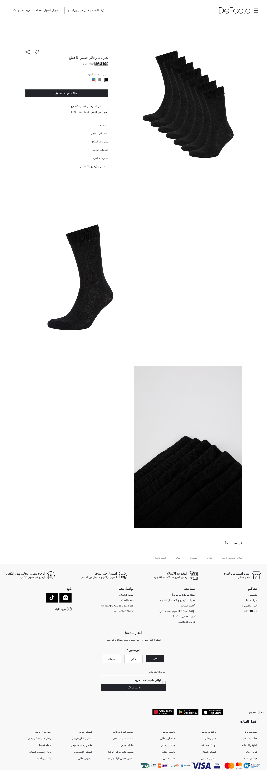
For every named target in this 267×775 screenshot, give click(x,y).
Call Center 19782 (123, 611)
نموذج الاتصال (126, 594)
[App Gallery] (163, 712)
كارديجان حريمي (42, 731)
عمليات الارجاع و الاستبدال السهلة (177, 600)
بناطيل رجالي (168, 745)
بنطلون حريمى (208, 758)
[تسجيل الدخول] (51, 10)
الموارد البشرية (249, 605)
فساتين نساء (209, 751)
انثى (155, 658)
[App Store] (212, 712)
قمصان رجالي (167, 738)
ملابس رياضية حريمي (81, 745)
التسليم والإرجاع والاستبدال (94, 166)
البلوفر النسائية (249, 745)
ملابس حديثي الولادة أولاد (121, 758)
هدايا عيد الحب (249, 738)
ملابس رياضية (44, 758)
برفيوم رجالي (85, 758)
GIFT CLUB (250, 611)
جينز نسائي (169, 758)
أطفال (112, 659)
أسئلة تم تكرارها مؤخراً (183, 594)
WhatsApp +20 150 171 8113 (117, 605)
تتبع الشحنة (187, 605)
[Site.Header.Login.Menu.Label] (256, 10)
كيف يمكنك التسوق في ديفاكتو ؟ (177, 611)
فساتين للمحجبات (82, 751)
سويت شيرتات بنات (123, 731)
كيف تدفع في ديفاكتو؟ (184, 616)
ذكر (133, 659)
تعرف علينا (251, 600)
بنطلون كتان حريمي (82, 738)
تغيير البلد (60, 609)
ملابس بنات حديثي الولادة (121, 751)
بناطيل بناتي (127, 745)
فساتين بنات (85, 731)
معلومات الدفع (100, 158)
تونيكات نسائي (208, 745)
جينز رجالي (210, 738)
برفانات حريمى (208, 731)
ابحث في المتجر (99, 133)
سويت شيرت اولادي (123, 738)
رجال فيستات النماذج (40, 751)
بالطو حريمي (168, 731)
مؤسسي (252, 594)
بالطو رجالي (168, 751)
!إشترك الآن (133, 687)
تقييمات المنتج (100, 149)
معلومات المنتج (100, 141)
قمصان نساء (250, 758)
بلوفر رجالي (251, 751)
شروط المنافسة (186, 621)
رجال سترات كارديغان (39, 738)
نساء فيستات (44, 745)
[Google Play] (188, 712)
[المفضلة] (40, 10)
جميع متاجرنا (250, 731)
